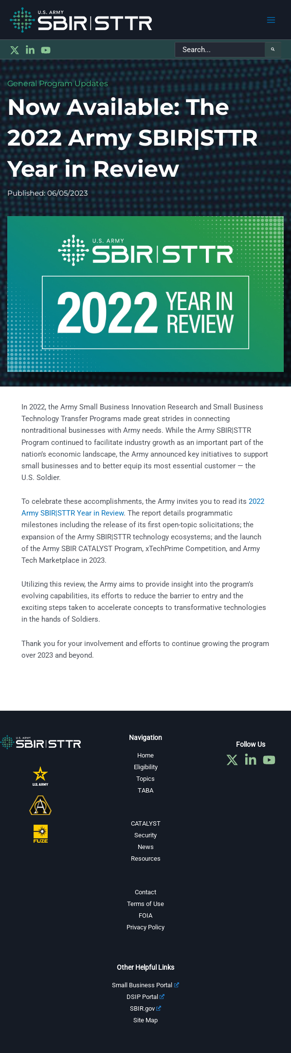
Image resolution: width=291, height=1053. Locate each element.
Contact (145, 892)
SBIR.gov (146, 1008)
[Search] (273, 49)
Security (145, 835)
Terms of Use (145, 903)
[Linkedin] (30, 50)
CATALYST (146, 823)
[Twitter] (14, 50)
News (146, 846)
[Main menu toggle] (271, 20)
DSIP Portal (146, 996)
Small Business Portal (145, 985)
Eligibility (146, 767)
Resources (146, 858)
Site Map (145, 1020)
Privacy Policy (145, 927)
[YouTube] (46, 50)
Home (145, 755)
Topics (145, 778)
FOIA (145, 915)
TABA (145, 790)
